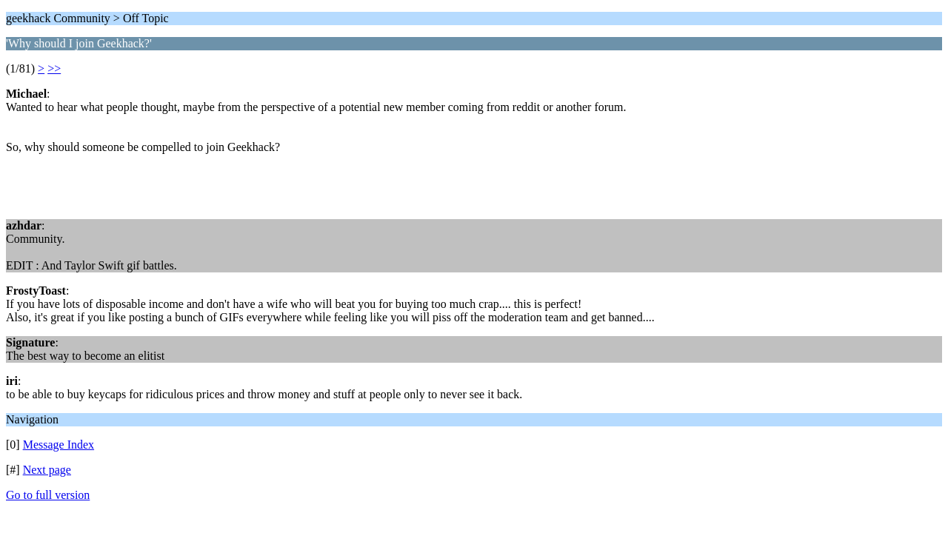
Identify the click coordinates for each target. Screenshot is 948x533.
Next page (47, 469)
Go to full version (48, 495)
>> (54, 68)
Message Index (58, 444)
